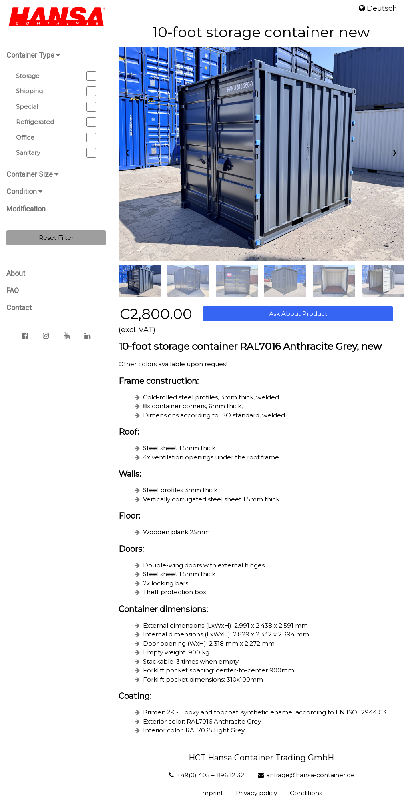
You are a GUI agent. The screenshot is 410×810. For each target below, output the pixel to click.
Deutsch (378, 8)
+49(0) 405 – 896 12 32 (205, 775)
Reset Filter (56, 237)
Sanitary (56, 153)
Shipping (56, 91)
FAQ (12, 290)
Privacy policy (256, 793)
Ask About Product (298, 313)
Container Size (32, 174)
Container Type (33, 55)
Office (56, 137)
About (15, 273)
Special (56, 107)
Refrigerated (56, 122)
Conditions (306, 793)
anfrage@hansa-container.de (306, 775)
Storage (56, 76)
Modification (26, 209)
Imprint (211, 793)
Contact (19, 307)
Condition (24, 191)
